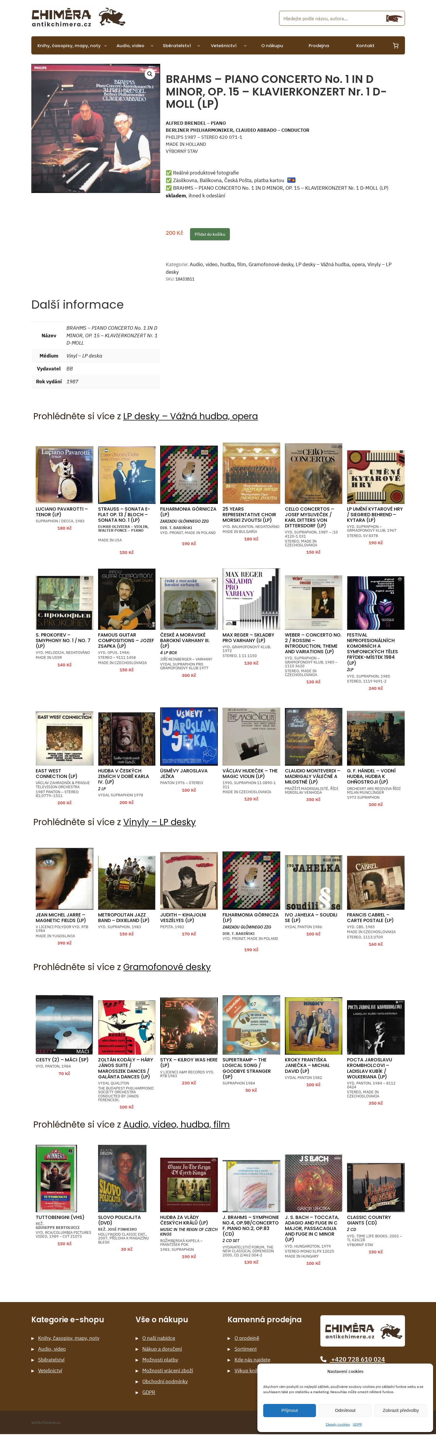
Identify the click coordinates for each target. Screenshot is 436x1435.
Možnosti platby (160, 1359)
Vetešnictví (50, 1370)
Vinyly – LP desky (159, 822)
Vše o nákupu (162, 1319)
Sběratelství (51, 1359)
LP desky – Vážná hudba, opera (330, 264)
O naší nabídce (158, 1338)
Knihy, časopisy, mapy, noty (68, 1338)
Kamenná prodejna (265, 1319)
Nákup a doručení (162, 1349)
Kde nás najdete (252, 1359)
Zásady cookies (338, 1424)
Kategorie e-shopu (67, 1319)
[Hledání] (394, 18)
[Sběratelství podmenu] (198, 45)
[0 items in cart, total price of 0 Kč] (396, 45)
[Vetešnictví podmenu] (245, 45)
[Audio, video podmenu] (152, 45)
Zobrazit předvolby (401, 1410)
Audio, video (52, 1349)
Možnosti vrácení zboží (167, 1370)
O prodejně (247, 1338)
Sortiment (246, 1349)
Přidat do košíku (210, 234)
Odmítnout (345, 1410)
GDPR (357, 1424)
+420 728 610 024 (352, 1359)
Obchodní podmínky (165, 1381)
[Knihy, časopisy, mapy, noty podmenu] (105, 45)
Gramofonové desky (271, 264)
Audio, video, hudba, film (218, 264)
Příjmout (289, 1410)
